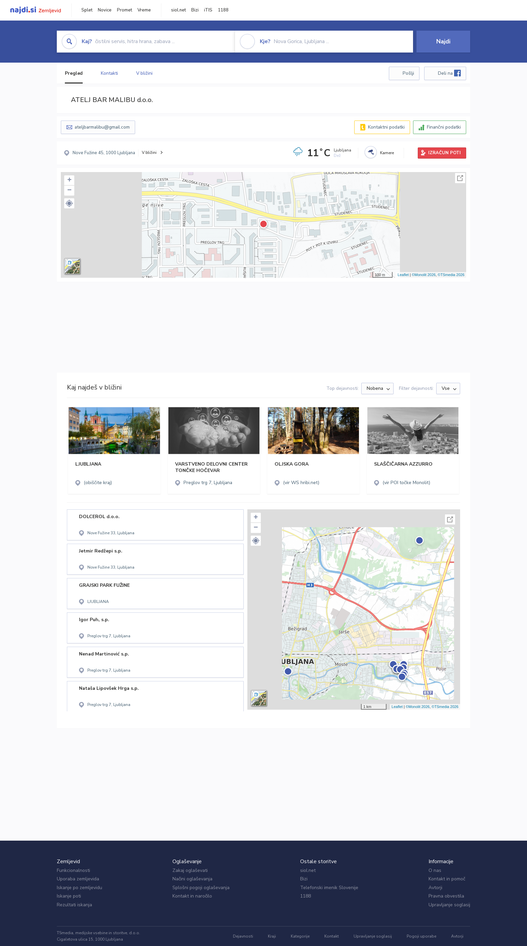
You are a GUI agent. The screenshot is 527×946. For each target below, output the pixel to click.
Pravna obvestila (446, 896)
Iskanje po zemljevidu (79, 887)
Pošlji (408, 73)
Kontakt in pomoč (447, 879)
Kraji (272, 936)
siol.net (178, 10)
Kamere (387, 153)
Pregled (74, 73)
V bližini (144, 73)
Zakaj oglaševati (190, 870)
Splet (86, 10)
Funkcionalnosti (73, 870)
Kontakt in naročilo (192, 896)
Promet (124, 10)
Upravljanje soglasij (449, 905)
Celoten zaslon (460, 178)
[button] (69, 203)
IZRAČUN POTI (444, 153)
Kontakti (109, 73)
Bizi (195, 10)
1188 (223, 10)
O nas (435, 870)
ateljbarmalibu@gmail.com (102, 127)
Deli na (449, 73)
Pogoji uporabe (421, 936)
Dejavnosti (243, 936)
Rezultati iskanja (74, 905)
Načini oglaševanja (192, 879)
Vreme (144, 10)
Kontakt (331, 936)
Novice (105, 10)
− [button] (69, 190)
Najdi (443, 41)
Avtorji (435, 887)
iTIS (208, 10)
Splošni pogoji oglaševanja (201, 887)
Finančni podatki (444, 127)
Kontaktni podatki (386, 127)
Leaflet (403, 275)
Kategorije (300, 936)
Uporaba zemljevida (78, 879)
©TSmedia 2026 (451, 275)
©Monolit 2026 (424, 275)
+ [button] (69, 180)
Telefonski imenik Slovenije (329, 887)
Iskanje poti (69, 896)
